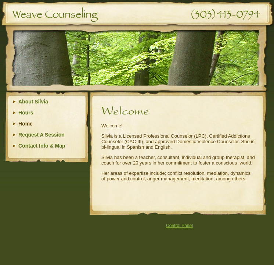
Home (25, 124)
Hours (25, 113)
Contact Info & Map (41, 146)
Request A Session (41, 135)
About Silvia (33, 102)
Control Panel (179, 225)
